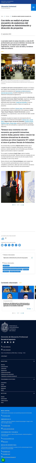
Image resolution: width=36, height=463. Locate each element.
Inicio (2, 16)
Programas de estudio (8, 379)
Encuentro (26, 269)
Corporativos (3, 382)
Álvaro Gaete (13, 123)
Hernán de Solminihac (21, 102)
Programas (6, 287)
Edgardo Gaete (19, 108)
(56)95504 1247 (6, 454)
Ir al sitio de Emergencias (8, 428)
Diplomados (6, 265)
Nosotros (4, 361)
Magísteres (3, 388)
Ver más (30, 308)
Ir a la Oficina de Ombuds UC (9, 457)
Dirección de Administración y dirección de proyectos (16, 267)
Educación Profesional (8, 6)
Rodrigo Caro (25, 119)
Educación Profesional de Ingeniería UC (12, 269)
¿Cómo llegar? (4, 356)
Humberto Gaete (5, 123)
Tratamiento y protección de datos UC (9, 376)
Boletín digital (4, 398)
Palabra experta (4, 400)
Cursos (2, 384)
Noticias (7, 16)
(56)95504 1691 (6, 451)
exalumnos (5, 271)
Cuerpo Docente (4, 366)
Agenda (2, 396)
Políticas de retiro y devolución (7, 374)
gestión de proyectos (15, 271)
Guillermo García (29, 121)
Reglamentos (4, 370)
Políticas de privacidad (5, 372)
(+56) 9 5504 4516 (6, 346)
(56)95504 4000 (6, 415)
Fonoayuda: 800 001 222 (8, 438)
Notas (2, 402)
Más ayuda (5, 441)
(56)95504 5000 (6, 425)
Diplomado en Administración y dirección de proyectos (18, 257)
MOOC (2, 390)
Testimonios (3, 368)
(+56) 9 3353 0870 (6, 349)
